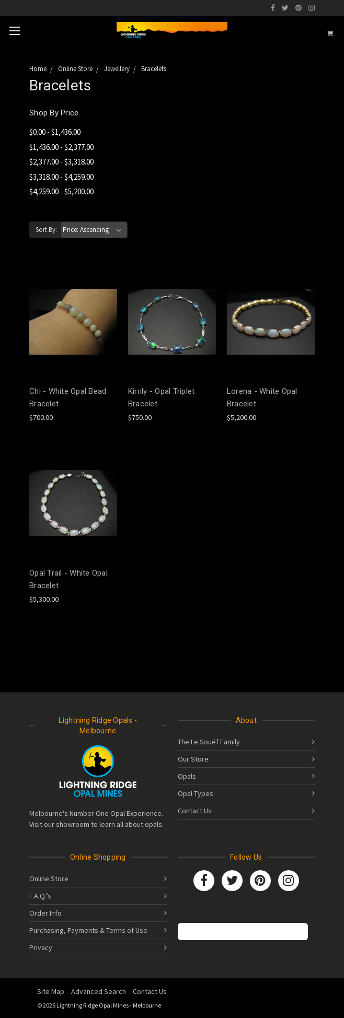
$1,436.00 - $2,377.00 (61, 147)
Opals (187, 776)
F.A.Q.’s (40, 895)
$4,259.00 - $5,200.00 (61, 191)
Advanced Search (98, 991)
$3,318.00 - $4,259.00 (61, 177)
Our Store (193, 759)
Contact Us (195, 810)
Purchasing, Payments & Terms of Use (88, 930)
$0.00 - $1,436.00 (55, 132)
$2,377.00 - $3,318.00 (61, 162)
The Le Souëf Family (209, 741)
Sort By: (46, 229)
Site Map (50, 991)
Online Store (48, 878)
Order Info (45, 913)
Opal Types (195, 793)
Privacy (40, 947)
